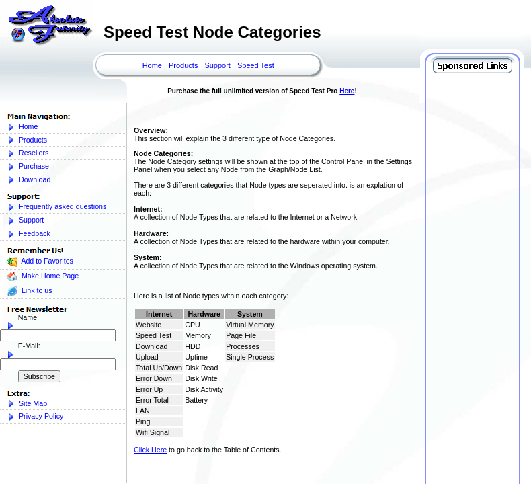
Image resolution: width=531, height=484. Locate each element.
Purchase (28, 166)
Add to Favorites (40, 262)
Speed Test (255, 65)
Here (346, 91)
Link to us (29, 291)
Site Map (27, 403)
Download (28, 179)
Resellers (27, 153)
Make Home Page (43, 277)
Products (183, 65)
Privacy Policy (35, 416)
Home (152, 65)
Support (217, 65)
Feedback (28, 233)
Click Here (150, 450)
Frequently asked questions (56, 206)
